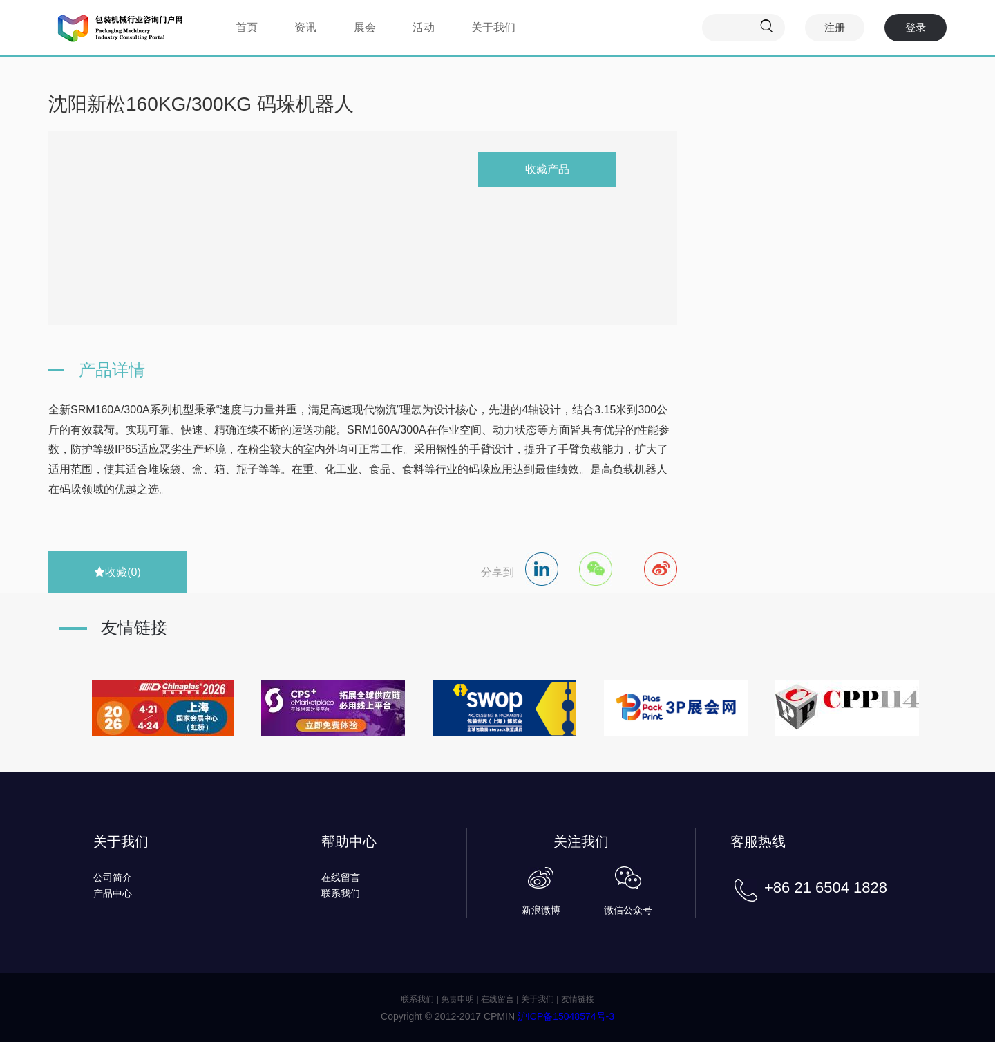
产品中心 (112, 893)
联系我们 (340, 893)
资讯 (305, 27)
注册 (834, 27)
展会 (365, 27)
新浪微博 (541, 909)
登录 (915, 27)
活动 (424, 27)
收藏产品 (547, 169)
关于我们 (493, 27)
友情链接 (577, 999)
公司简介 (112, 877)
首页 (247, 27)
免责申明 (457, 999)
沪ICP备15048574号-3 (566, 1016)
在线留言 (340, 877)
